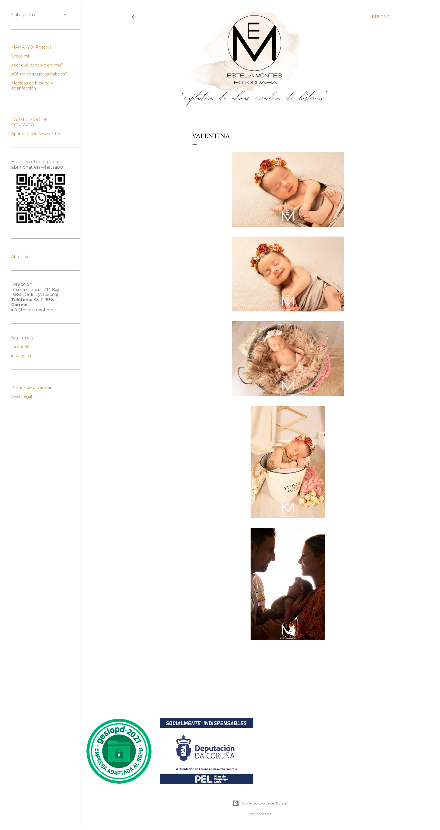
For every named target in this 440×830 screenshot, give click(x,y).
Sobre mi (20, 56)
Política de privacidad (31, 387)
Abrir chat (20, 256)
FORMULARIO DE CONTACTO (29, 122)
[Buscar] (380, 17)
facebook (20, 346)
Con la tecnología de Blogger (260, 803)
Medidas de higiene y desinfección (32, 86)
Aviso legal (21, 396)
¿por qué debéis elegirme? (37, 65)
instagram (21, 355)
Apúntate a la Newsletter (35, 133)
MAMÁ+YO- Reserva (31, 47)
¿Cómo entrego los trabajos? (39, 74)
